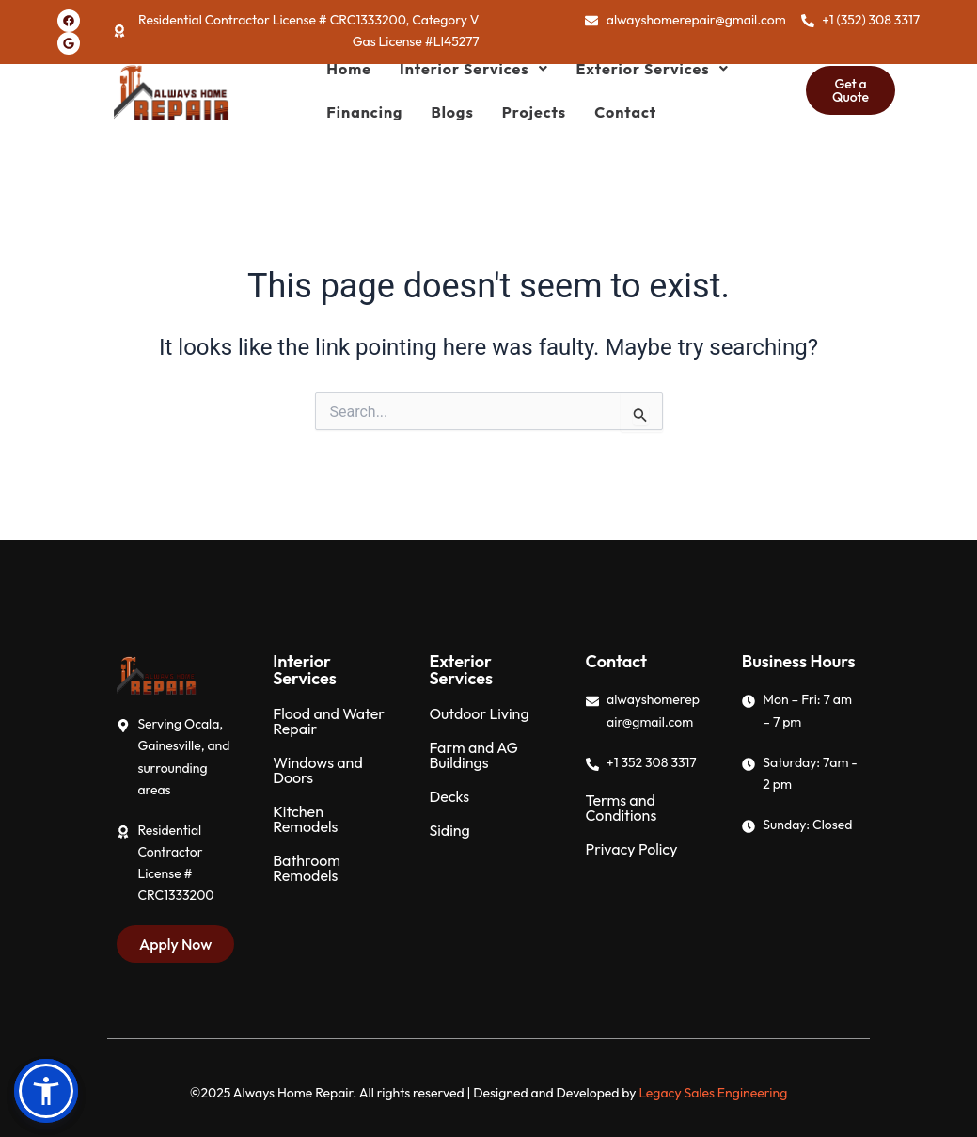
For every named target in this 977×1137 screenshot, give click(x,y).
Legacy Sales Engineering (712, 1092)
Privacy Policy (632, 849)
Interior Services (474, 68)
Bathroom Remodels (306, 868)
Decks (449, 796)
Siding (449, 830)
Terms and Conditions (621, 808)
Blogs (452, 112)
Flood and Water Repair (329, 721)
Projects (534, 112)
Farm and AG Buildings (473, 755)
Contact (625, 112)
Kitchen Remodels (305, 819)
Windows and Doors (318, 770)
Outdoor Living (478, 713)
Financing (364, 112)
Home (348, 68)
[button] (474, 68)
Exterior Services (652, 68)
